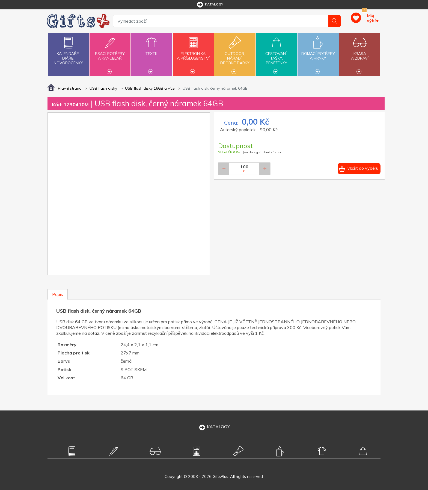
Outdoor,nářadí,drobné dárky (234, 54)
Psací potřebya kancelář (110, 53)
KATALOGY (214, 426)
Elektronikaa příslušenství (193, 53)
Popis (57, 294)
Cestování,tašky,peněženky (276, 54)
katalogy (209, 4)
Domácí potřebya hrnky (318, 53)
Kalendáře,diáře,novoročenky (68, 49)
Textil (151, 50)
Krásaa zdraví (360, 53)
